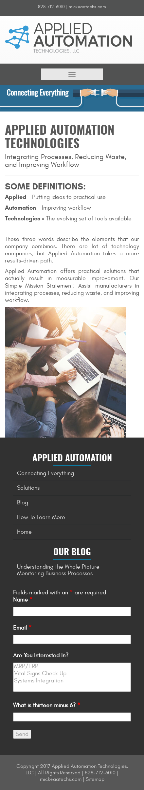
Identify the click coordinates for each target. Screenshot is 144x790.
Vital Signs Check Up (72, 673)
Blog (22, 502)
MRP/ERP (72, 666)
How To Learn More (41, 517)
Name (23, 599)
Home (24, 532)
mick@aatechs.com (87, 6)
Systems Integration (72, 680)
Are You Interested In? (40, 655)
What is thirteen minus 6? (47, 705)
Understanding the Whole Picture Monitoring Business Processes (58, 570)
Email (22, 627)
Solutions (28, 487)
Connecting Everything (45, 473)
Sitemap (95, 779)
